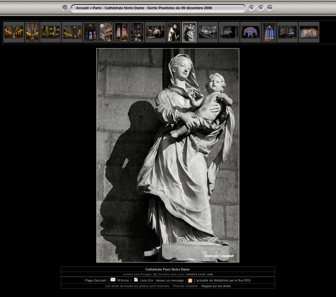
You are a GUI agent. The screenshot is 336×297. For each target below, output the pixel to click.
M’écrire (119, 280)
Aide (210, 274)
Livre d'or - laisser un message (158, 280)
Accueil (82, 8)
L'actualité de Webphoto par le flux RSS (219, 280)
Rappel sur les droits (216, 286)
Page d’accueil (95, 280)
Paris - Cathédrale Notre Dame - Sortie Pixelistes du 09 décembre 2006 (152, 8)
